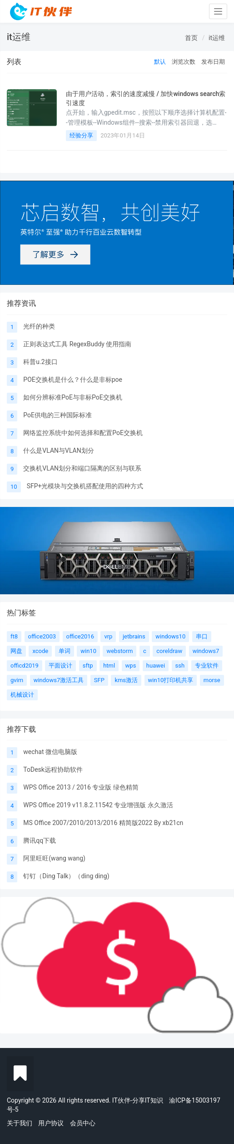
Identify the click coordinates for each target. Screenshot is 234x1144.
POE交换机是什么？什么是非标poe (72, 379)
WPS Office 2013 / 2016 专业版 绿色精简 (80, 787)
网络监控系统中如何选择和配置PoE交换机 (83, 432)
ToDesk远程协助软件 (53, 769)
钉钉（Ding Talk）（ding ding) (66, 876)
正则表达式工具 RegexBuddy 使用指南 (77, 344)
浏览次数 (183, 61)
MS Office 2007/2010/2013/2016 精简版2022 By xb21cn (103, 822)
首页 (191, 37)
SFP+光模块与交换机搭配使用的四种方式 (85, 486)
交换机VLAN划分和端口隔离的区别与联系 (82, 468)
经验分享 (81, 135)
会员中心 (82, 1123)
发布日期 (213, 61)
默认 (160, 61)
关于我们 (19, 1123)
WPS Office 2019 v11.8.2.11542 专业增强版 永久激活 (98, 805)
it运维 (217, 37)
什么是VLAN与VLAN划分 (58, 450)
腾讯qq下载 (39, 840)
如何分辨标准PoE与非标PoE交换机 (72, 397)
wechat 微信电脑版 (50, 751)
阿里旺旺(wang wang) (54, 858)
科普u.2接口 (40, 361)
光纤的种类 (39, 326)
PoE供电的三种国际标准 (57, 415)
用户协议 (51, 1123)
